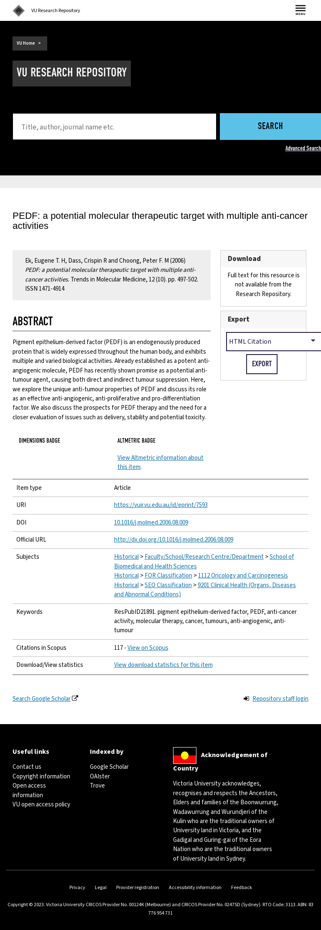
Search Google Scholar (42, 698)
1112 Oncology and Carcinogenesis (243, 575)
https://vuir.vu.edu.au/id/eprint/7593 (161, 505)
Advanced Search (303, 148)
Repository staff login (280, 698)
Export (239, 319)
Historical (126, 556)
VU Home (26, 43)
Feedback (241, 887)
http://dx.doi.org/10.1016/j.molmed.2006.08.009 (173, 539)
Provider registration (137, 887)
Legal (101, 887)
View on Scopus (147, 648)
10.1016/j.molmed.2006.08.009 (151, 522)
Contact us (27, 767)
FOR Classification (168, 575)
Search (270, 127)
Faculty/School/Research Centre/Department (204, 556)
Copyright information (41, 776)
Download (244, 258)
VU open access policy (41, 804)
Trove (97, 785)
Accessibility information (195, 887)
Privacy (77, 887)
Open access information (29, 790)
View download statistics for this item (163, 665)
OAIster (100, 776)
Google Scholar (109, 767)
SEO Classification (168, 585)
